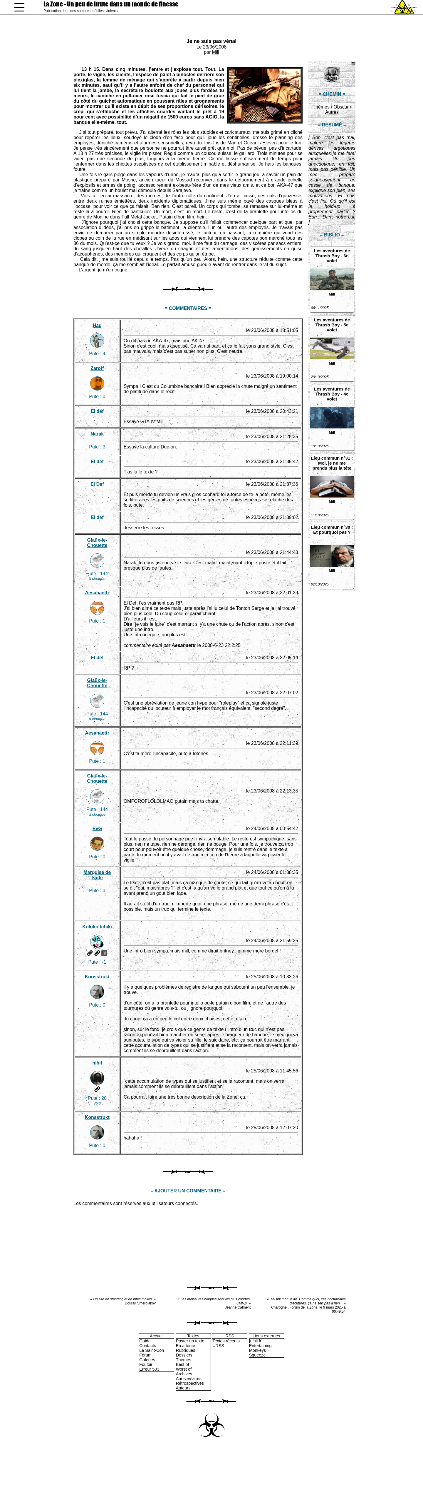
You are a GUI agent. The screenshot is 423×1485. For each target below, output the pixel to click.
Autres (332, 112)
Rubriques (185, 1350)
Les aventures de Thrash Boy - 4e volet (332, 393)
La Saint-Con (151, 1350)
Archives (184, 1373)
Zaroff (97, 368)
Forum (145, 1355)
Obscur (341, 106)
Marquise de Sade (97, 875)
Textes (193, 1336)
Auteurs (183, 1388)
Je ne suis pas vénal (211, 41)
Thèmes (321, 106)
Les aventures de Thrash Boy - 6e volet (332, 255)
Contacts (147, 1345)
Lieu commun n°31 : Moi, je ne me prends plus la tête (332, 462)
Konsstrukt (97, 976)
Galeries (147, 1359)
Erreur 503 (149, 1369)
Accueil (156, 1336)
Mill (215, 52)
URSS (218, 1345)
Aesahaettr (97, 592)
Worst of (184, 1369)
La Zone (110, 4)
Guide (144, 1341)
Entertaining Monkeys (260, 1348)
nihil (97, 1062)
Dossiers (184, 1355)
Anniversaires (189, 1378)
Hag (97, 325)
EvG (97, 828)
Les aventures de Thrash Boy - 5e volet (332, 324)
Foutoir (145, 1364)
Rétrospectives (190, 1383)
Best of (182, 1364)
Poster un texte (190, 1341)
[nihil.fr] (256, 1341)
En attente (185, 1345)
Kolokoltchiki (97, 926)
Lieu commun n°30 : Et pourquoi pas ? (332, 530)
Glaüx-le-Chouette (97, 543)
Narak (97, 433)
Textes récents (226, 1341)
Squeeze (257, 1355)
